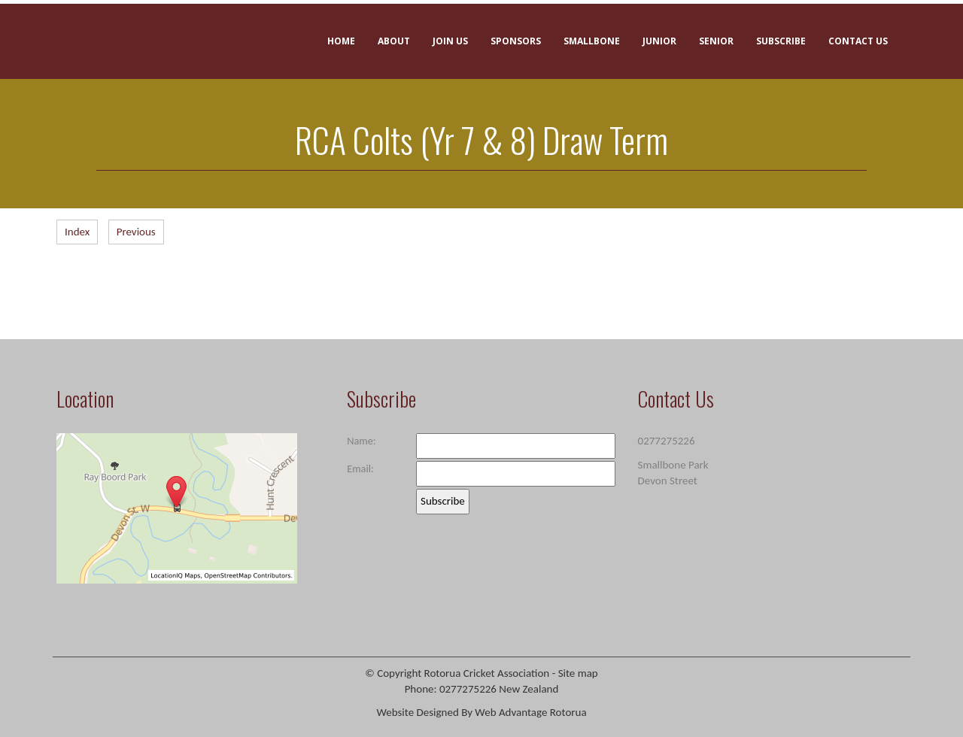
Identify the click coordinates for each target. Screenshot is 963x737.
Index (77, 231)
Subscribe (781, 41)
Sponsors (516, 41)
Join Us (450, 41)
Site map (578, 673)
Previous (136, 231)
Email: (360, 468)
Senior (716, 41)
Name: (361, 440)
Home (341, 41)
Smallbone (592, 41)
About (394, 41)
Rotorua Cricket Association (487, 673)
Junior (659, 41)
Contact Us (858, 41)
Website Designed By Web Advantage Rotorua (481, 712)
